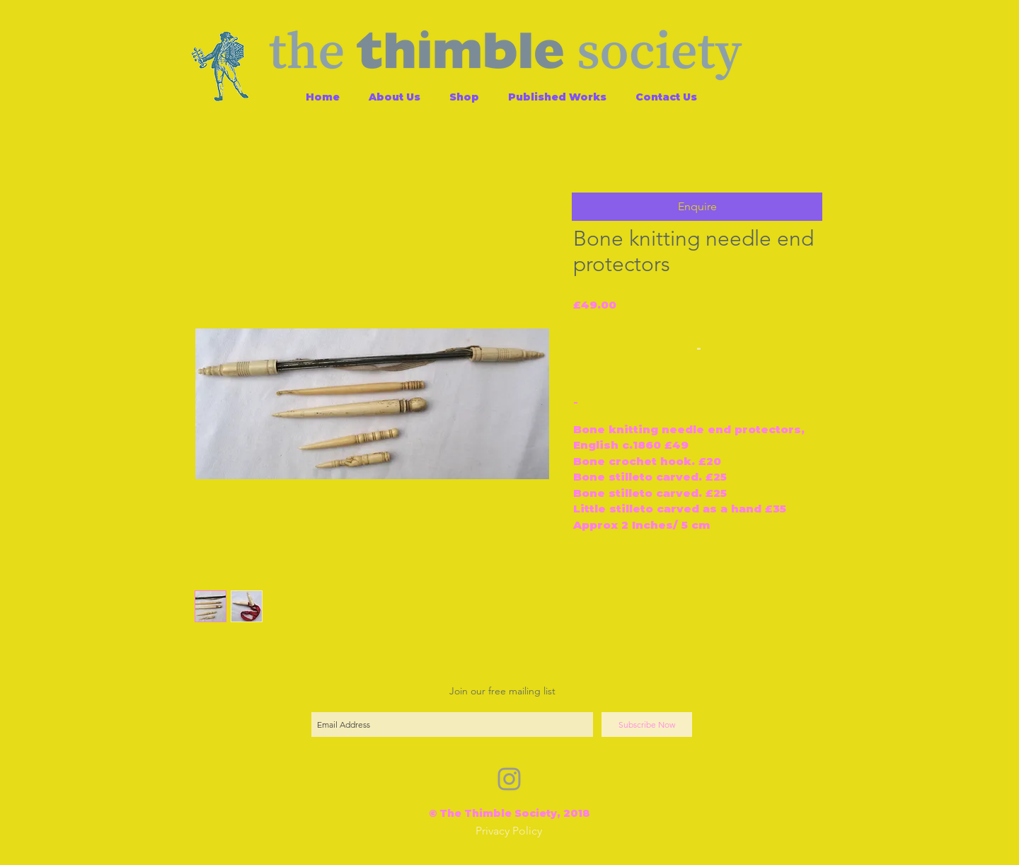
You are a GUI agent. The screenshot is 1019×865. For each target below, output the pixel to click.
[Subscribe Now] (646, 724)
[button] (697, 207)
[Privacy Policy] (509, 831)
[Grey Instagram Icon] (509, 779)
